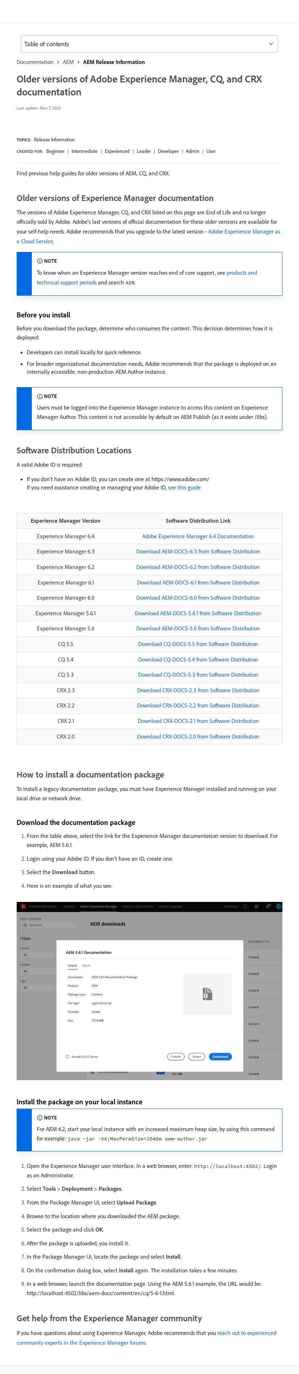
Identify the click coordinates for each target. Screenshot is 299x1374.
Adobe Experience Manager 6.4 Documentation (198, 536)
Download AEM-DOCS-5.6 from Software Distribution (198, 628)
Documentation (35, 61)
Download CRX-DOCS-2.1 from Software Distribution (198, 720)
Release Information (54, 139)
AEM (68, 61)
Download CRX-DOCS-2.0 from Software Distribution (198, 736)
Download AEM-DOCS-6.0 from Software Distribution (198, 597)
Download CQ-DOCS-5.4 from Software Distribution (198, 659)
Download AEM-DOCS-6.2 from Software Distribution (198, 566)
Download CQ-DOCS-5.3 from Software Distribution (198, 674)
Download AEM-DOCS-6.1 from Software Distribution (198, 582)
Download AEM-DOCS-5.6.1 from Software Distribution (198, 613)
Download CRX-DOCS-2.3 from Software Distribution (198, 690)
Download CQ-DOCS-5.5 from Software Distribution (198, 643)
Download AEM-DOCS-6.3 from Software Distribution (198, 551)
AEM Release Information (114, 61)
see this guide (184, 487)
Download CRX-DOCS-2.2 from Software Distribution (198, 705)
